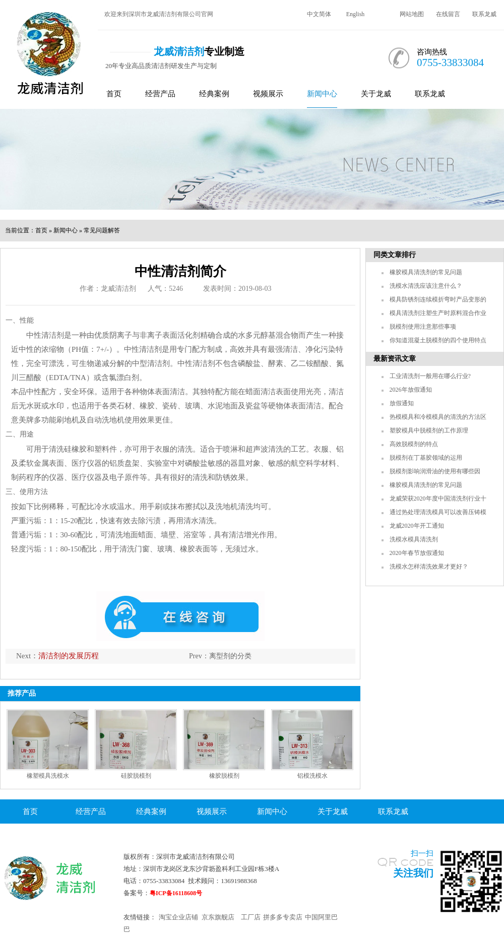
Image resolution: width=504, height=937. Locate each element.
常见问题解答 (102, 230)
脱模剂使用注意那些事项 (423, 326)
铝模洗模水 (312, 775)
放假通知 (402, 403)
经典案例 (214, 94)
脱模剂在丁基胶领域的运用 (426, 457)
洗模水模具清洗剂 (414, 539)
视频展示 (268, 94)
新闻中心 (322, 94)
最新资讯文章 (394, 358)
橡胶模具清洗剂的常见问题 (426, 272)
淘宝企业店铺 (178, 917)
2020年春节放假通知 (417, 552)
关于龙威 (376, 94)
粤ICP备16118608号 (176, 893)
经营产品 (160, 94)
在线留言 (448, 14)
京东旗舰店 (218, 917)
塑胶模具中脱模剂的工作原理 (429, 430)
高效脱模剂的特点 (414, 444)
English (355, 14)
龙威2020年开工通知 (417, 525)
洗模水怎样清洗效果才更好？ (429, 566)
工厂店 (251, 917)
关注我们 (413, 873)
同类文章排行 (394, 255)
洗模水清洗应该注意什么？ (426, 285)
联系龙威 (484, 14)
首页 (113, 94)
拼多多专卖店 (282, 917)
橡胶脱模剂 (224, 775)
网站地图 (412, 14)
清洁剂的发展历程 (68, 656)
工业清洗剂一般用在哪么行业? (430, 376)
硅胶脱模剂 (136, 775)
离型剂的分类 (230, 656)
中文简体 (319, 14)
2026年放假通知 (411, 389)
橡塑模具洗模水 (48, 775)
